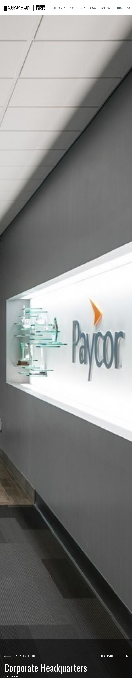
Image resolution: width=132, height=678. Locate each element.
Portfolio (76, 7)
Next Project (114, 656)
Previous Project (20, 656)
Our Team (56, 7)
